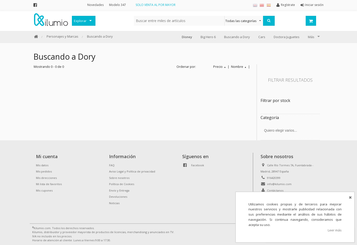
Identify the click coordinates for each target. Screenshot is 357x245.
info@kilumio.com (279, 184)
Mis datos (42, 165)
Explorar (80, 21)
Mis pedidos (44, 171)
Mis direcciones (46, 178)
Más (311, 37)
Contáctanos (275, 190)
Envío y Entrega (119, 190)
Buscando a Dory (100, 36)
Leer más (335, 230)
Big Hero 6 (208, 37)
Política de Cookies (121, 184)
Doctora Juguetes (286, 37)
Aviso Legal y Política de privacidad (132, 171)
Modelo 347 (117, 5)
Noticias (114, 203)
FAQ (112, 165)
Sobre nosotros (119, 178)
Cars (261, 37)
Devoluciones (118, 196)
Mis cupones (44, 190)
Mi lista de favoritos (49, 184)
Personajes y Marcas (62, 36)
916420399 (273, 178)
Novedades (95, 5)
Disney (187, 37)
